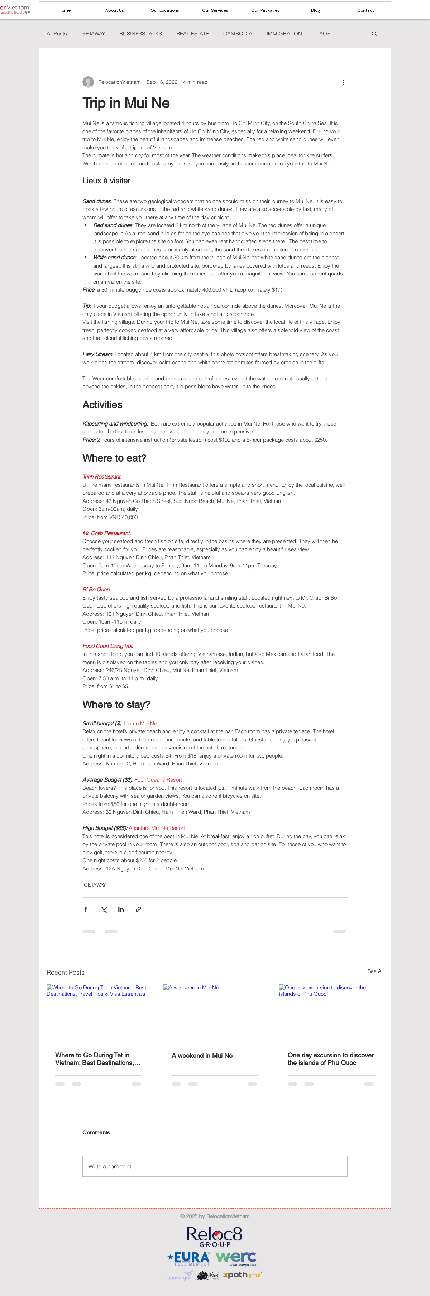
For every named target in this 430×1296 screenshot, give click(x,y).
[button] (165, 10)
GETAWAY (93, 33)
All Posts (57, 33)
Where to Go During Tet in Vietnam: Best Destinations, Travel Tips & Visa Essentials (96, 1058)
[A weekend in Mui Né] (215, 1013)
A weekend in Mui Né (202, 1055)
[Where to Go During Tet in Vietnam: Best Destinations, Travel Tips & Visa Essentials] (99, 1013)
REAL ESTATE (192, 33)
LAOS (323, 33)
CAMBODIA (237, 33)
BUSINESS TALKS (140, 33)
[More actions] (343, 82)
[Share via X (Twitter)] (103, 909)
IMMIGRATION (284, 33)
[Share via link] (138, 909)
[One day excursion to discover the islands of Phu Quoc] (331, 1013)
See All (375, 971)
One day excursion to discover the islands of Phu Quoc (331, 1058)
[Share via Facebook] (85, 909)
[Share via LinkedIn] (121, 909)
